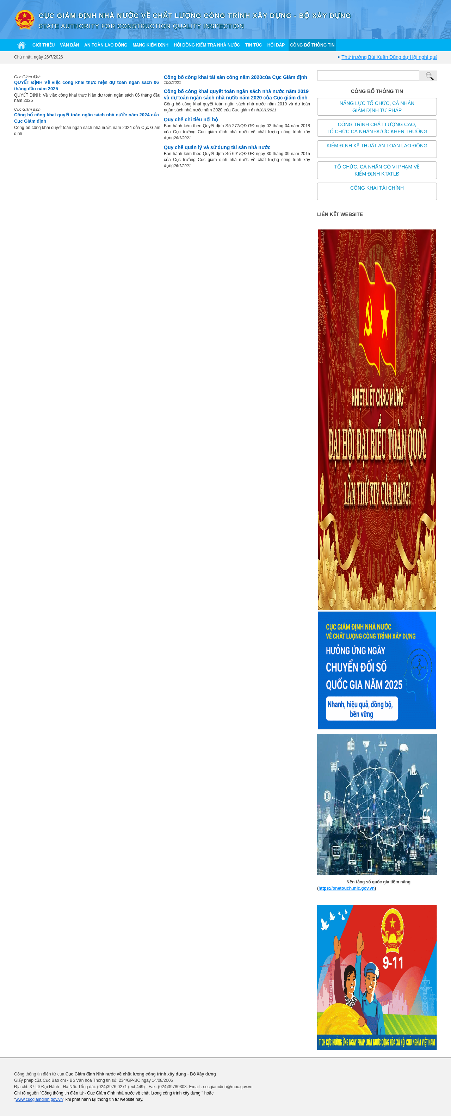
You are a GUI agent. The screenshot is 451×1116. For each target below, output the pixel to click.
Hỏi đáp (276, 45)
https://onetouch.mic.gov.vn (347, 888)
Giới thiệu (43, 45)
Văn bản (69, 45)
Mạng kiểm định (150, 45)
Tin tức (253, 45)
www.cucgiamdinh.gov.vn (39, 1099)
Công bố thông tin (312, 45)
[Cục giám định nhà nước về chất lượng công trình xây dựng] (24, 19)
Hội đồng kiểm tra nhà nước (207, 45)
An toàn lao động (105, 45)
